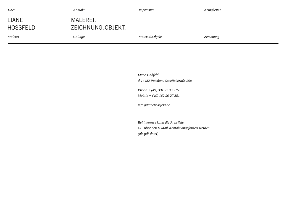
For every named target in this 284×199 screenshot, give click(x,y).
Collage (79, 37)
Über (11, 10)
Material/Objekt (150, 37)
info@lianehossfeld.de (154, 105)
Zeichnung (211, 37)
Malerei (13, 37)
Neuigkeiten (212, 10)
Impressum (146, 10)
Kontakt (79, 10)
